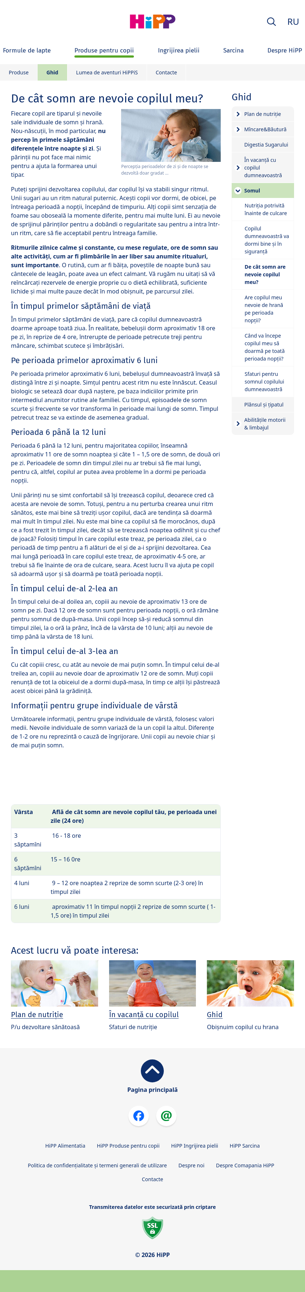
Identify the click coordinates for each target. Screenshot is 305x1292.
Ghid (52, 72)
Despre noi (191, 1165)
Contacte (166, 72)
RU (293, 21)
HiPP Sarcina (245, 1145)
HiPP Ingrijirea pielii (194, 1145)
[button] (271, 21)
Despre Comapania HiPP (245, 1165)
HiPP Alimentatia (65, 1145)
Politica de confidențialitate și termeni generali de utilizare (97, 1165)
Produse (18, 72)
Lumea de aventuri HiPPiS (107, 72)
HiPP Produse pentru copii (128, 1145)
